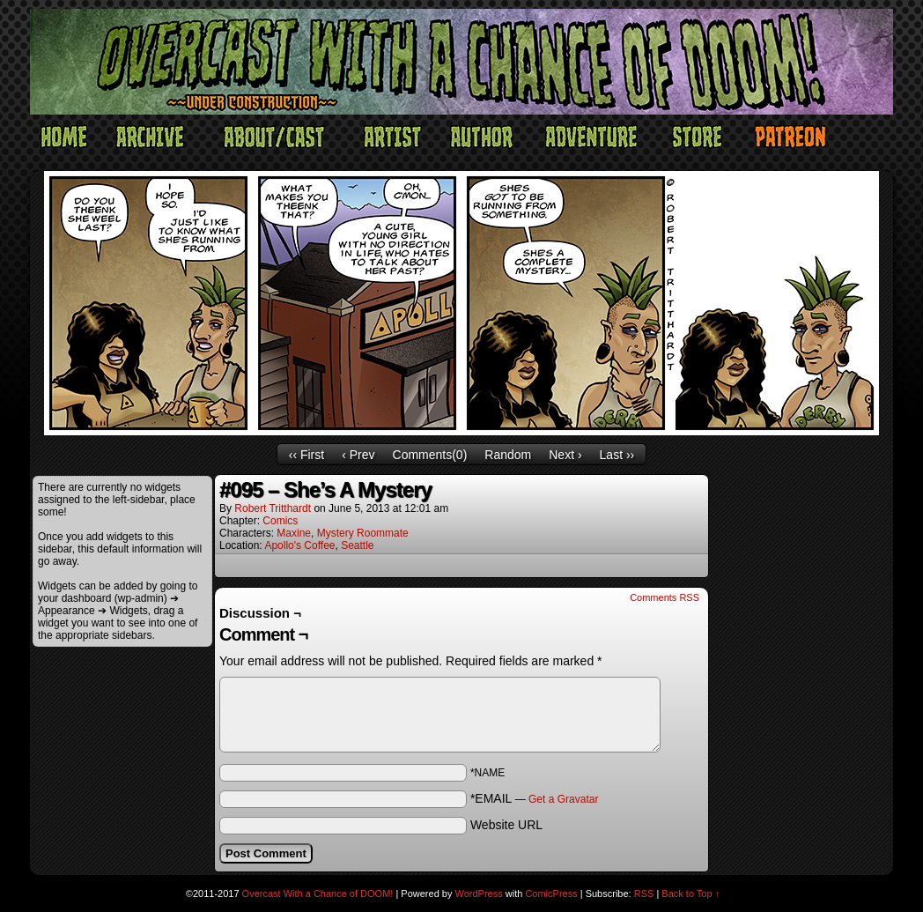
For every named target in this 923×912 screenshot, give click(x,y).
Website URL (506, 825)
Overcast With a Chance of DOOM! (318, 893)
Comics (280, 521)
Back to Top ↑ (690, 893)
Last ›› (617, 455)
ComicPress (551, 893)
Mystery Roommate (363, 533)
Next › (565, 455)
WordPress (479, 893)
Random (507, 455)
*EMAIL (534, 798)
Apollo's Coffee (299, 545)
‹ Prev (358, 455)
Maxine (294, 533)
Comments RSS (664, 597)
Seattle (357, 545)
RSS (644, 893)
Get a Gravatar (563, 799)
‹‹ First (306, 455)
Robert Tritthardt (272, 508)
